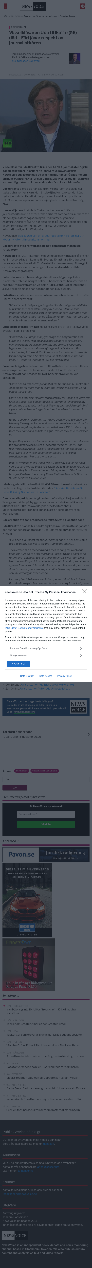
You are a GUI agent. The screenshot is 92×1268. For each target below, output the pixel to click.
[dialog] (46, 634)
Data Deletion (27, 676)
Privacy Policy (64, 676)
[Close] (85, 592)
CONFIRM (18, 664)
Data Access (45, 676)
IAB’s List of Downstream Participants (24, 628)
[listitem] (46, 648)
